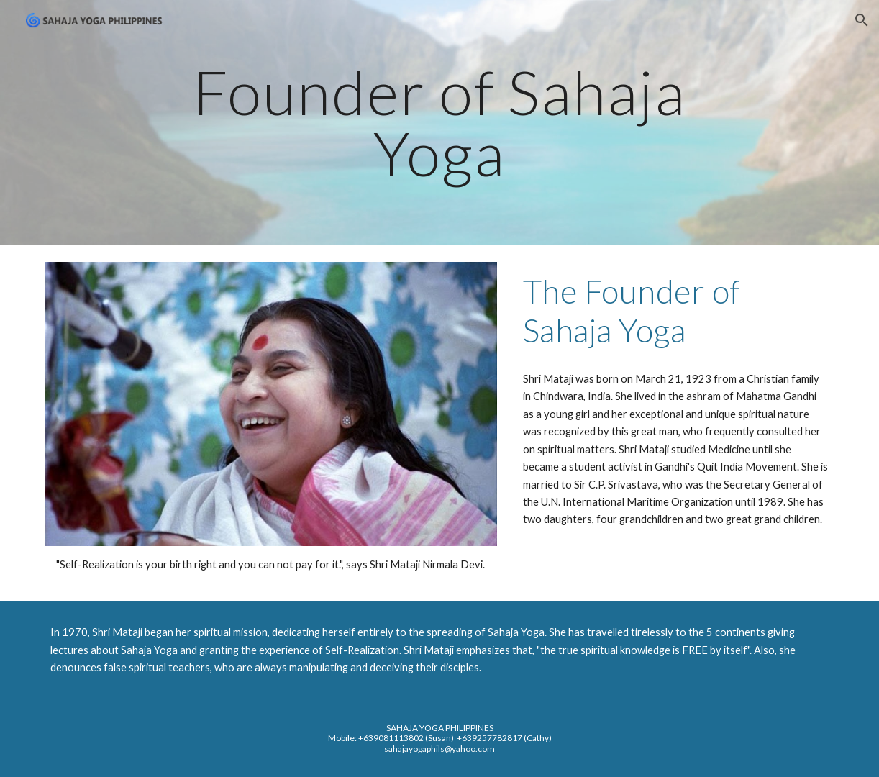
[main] (440, 122)
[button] (861, 20)
